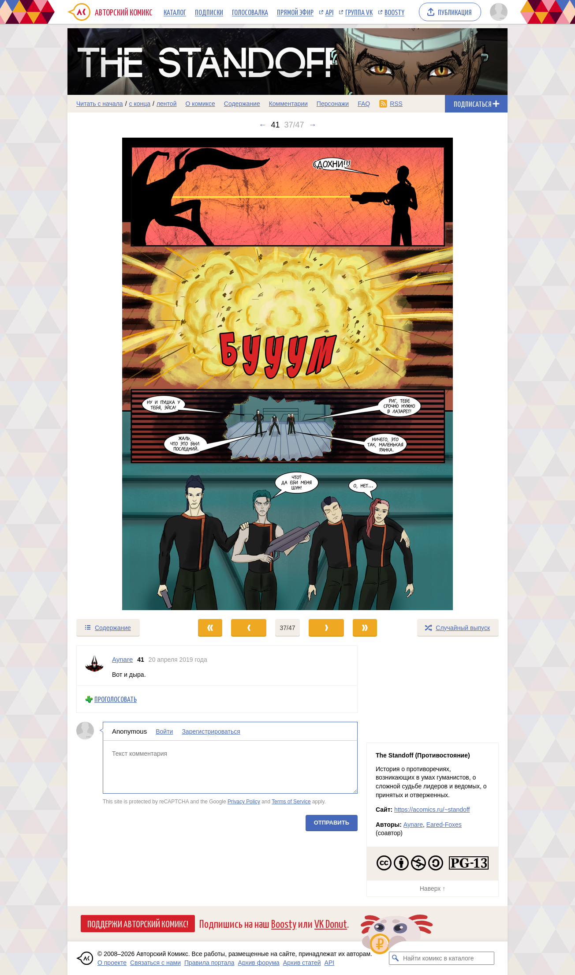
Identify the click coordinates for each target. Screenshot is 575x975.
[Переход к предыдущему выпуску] (122, 374)
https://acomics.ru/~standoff (432, 809)
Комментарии (288, 103)
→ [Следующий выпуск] (313, 124)
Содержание (242, 103)
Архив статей (302, 962)
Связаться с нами (155, 962)
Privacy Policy (244, 802)
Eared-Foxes (444, 824)
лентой (167, 103)
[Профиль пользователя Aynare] (94, 665)
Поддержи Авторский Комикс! (137, 923)
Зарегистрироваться (211, 731)
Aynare (413, 824)
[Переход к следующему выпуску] (287, 374)
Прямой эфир (295, 12)
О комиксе (200, 103)
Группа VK (359, 12)
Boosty (394, 12)
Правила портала (209, 962)
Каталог (175, 12)
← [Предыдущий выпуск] (262, 124)
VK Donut (330, 923)
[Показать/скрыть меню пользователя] (497, 12)
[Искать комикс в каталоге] (395, 958)
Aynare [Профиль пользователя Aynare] (122, 659)
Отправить (331, 822)
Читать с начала (99, 103)
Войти (164, 731)
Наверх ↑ (432, 888)
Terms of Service (291, 802)
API (329, 12)
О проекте (112, 962)
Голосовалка (250, 12)
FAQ (364, 103)
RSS (396, 103)
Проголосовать (115, 699)
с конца (140, 103)
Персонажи (333, 103)
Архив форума (259, 962)
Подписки (209, 12)
